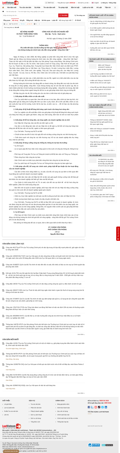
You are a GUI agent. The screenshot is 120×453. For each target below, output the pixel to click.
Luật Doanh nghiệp (20, 451)
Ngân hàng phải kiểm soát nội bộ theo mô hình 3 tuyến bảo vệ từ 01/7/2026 (106, 113)
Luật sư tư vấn (88, 7)
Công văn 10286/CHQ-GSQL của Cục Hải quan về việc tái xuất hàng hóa (30, 385)
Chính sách (22, 348)
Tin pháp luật (63, 7)
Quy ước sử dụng (62, 411)
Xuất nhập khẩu (10, 369)
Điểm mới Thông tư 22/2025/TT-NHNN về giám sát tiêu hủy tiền (105, 67)
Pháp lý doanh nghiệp (37, 411)
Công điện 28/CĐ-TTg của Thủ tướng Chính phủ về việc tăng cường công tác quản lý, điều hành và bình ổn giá (43, 284)
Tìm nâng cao (79, 15)
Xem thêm (81, 334)
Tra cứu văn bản (25, 7)
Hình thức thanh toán (63, 407)
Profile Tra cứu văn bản (11, 411)
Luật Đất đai (31, 451)
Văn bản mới (11, 7)
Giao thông (9, 359)
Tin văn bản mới (49, 7)
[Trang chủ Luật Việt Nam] (10, 2)
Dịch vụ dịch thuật (36, 415)
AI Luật (99, 7)
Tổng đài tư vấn (35, 422)
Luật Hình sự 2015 (41, 451)
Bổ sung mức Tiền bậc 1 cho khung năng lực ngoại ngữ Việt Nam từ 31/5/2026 (101, 172)
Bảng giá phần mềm (63, 404)
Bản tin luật (75, 7)
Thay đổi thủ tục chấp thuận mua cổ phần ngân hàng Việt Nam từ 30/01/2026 (101, 144)
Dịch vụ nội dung (36, 418)
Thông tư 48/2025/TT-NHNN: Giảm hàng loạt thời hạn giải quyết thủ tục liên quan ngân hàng (101, 122)
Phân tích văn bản (36, 407)
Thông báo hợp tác (62, 422)
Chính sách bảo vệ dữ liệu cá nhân (67, 418)
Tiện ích (108, 7)
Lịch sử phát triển (9, 407)
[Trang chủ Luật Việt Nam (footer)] (11, 428)
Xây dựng (16, 359)
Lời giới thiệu (8, 404)
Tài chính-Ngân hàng (12, 348)
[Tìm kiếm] (63, 15)
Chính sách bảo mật (63, 415)
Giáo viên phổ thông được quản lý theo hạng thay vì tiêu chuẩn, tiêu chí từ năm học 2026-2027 (102, 188)
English (95, 3)
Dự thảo (37, 7)
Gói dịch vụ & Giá (83, 3)
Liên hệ (6, 415)
